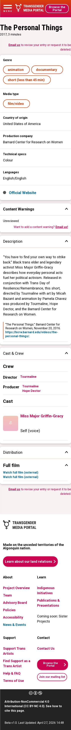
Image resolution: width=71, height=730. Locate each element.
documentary (47, 70)
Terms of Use (13, 681)
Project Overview (16, 588)
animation (16, 70)
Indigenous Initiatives (46, 590)
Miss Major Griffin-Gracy (41, 416)
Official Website (22, 192)
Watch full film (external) (20, 472)
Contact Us (46, 648)
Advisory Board (15, 603)
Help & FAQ (11, 673)
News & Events (14, 625)
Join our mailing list (52, 677)
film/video (16, 104)
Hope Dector (31, 391)
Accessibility (13, 617)
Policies (9, 610)
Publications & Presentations (48, 602)
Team (7, 595)
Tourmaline (28, 376)
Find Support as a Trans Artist (16, 663)
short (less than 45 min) (27, 80)
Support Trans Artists (14, 651)
